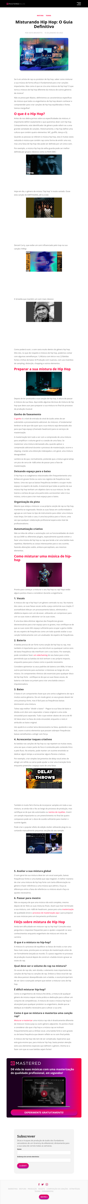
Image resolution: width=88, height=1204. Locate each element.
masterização (68, 909)
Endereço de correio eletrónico (28, 1157)
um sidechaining (40, 655)
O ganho (17, 418)
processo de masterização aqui (46, 913)
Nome (19, 1149)
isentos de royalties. (57, 812)
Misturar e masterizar (23, 1020)
